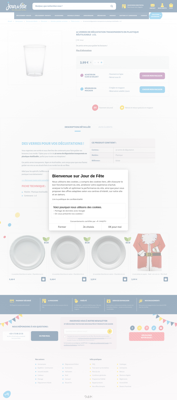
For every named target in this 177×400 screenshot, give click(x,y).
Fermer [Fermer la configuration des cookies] (62, 227)
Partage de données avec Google (70, 211)
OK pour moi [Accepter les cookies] (115, 227)
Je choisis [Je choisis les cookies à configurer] (88, 227)
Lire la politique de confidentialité (67, 199)
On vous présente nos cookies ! (69, 214)
